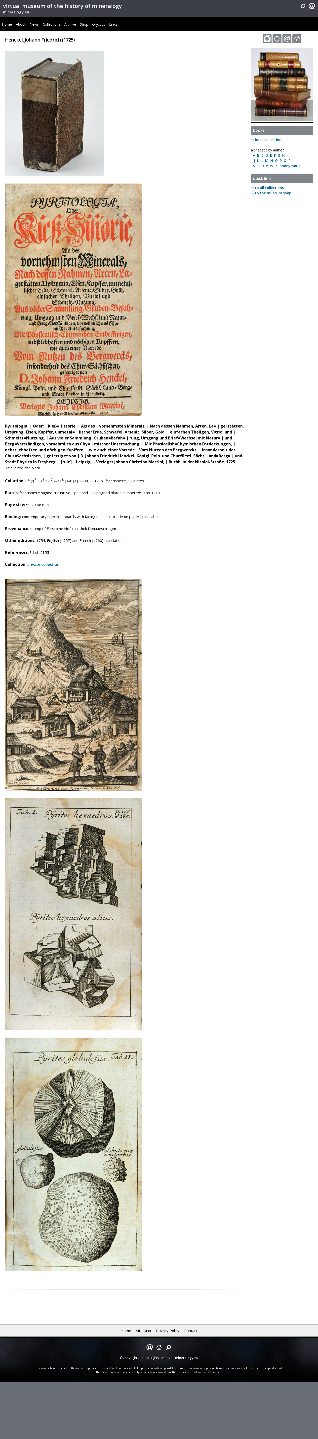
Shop (84, 24)
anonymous (289, 165)
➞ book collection (266, 139)
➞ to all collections (267, 187)
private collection (43, 564)
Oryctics (98, 24)
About (21, 24)
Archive (70, 24)
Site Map (143, 1330)
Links (113, 24)
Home (7, 24)
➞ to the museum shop (271, 193)
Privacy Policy (167, 1330)
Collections (51, 24)
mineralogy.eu (16, 11)
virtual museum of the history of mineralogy (62, 5)
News (34, 24)
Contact (191, 1330)
